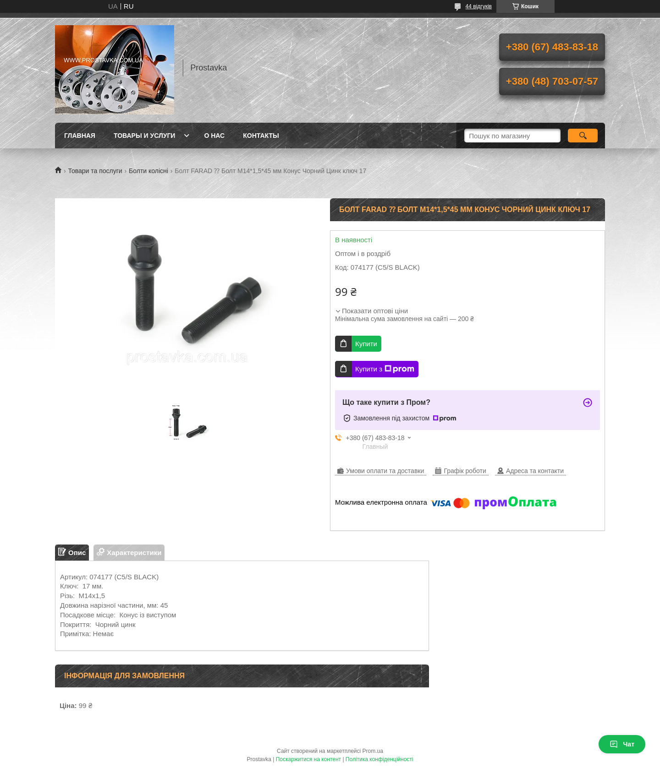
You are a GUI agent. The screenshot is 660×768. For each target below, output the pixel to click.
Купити (366, 344)
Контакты (261, 135)
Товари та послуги (95, 170)
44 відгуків (479, 6)
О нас (214, 135)
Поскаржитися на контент (308, 759)
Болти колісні (148, 170)
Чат (622, 744)
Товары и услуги (145, 135)
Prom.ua (373, 751)
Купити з (384, 369)
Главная (79, 135)
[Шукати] (583, 135)
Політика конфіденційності (379, 759)
